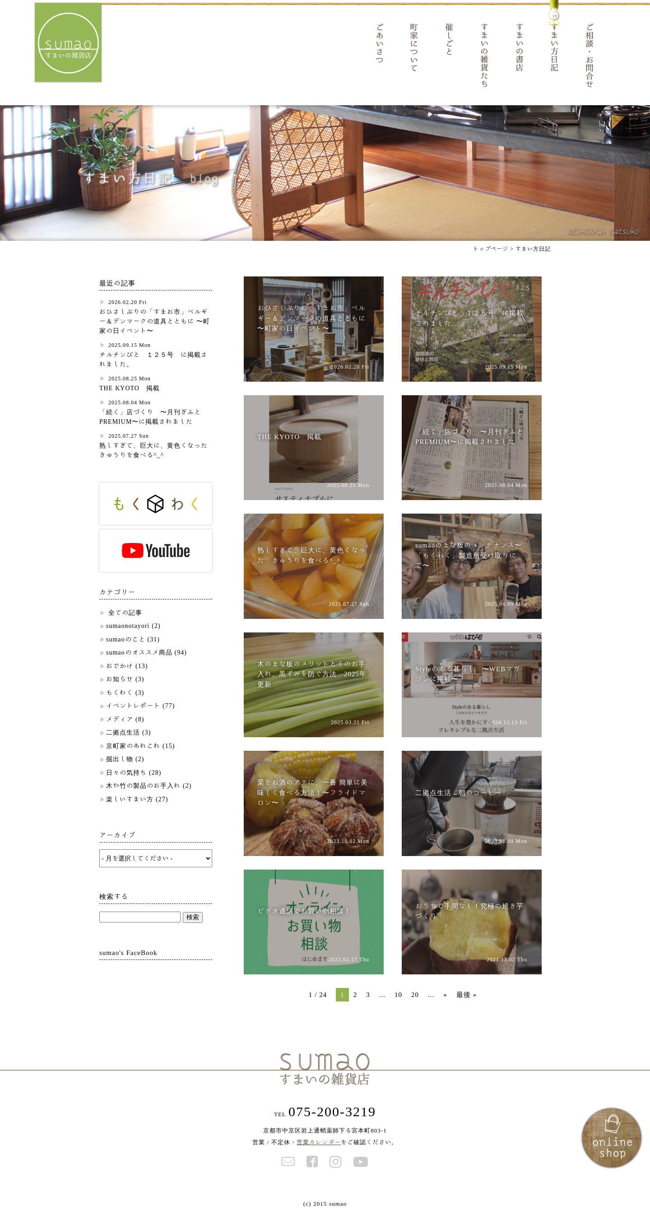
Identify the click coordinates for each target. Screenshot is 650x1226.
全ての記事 (125, 624)
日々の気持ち (126, 784)
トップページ (490, 260)
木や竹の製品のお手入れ (143, 797)
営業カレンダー (319, 1154)
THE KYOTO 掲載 (129, 400)
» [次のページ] (445, 1006)
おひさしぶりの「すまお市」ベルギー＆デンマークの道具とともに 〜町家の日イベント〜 (154, 333)
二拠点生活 (123, 744)
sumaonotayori (127, 637)
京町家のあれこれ (133, 757)
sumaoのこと (125, 651)
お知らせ (119, 691)
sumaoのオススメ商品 (139, 664)
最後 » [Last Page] (466, 1006)
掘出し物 (119, 770)
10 (398, 1006)
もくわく (119, 704)
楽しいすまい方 (129, 811)
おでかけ (119, 677)
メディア (119, 731)
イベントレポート (133, 717)
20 (415, 1006)
